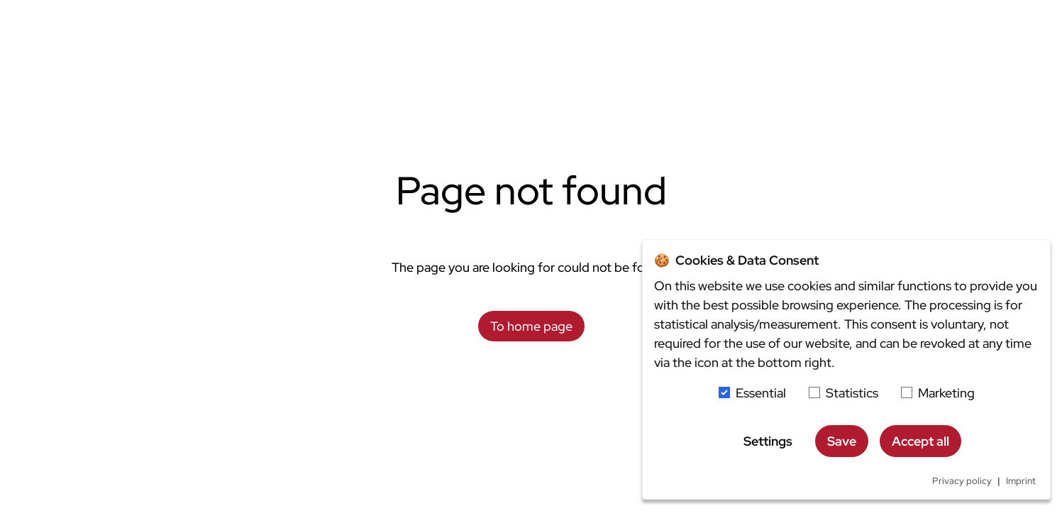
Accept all (920, 441)
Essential (761, 393)
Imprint (1021, 481)
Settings (767, 441)
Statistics (852, 393)
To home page (531, 326)
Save (841, 441)
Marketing (946, 393)
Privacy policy (962, 481)
